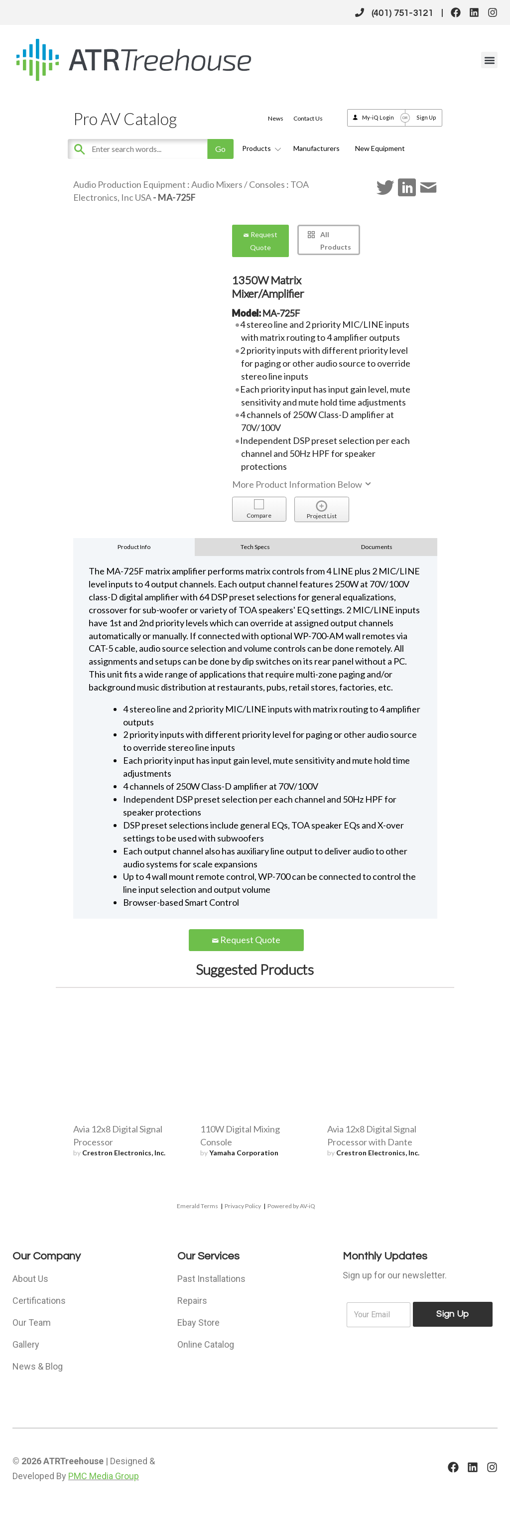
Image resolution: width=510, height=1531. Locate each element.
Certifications (39, 1300)
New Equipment (380, 148)
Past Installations (211, 1278)
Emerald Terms (197, 1206)
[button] (489, 60)
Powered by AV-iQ (291, 1206)
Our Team (31, 1322)
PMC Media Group (103, 1476)
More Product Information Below (302, 484)
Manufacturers (316, 148)
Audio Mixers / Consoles (238, 184)
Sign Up (426, 117)
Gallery (25, 1344)
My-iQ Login (378, 117)
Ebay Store (198, 1322)
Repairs (192, 1300)
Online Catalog (205, 1344)
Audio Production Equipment (129, 184)
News (275, 118)
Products (260, 148)
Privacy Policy (243, 1206)
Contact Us (308, 118)
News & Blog (37, 1366)
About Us (30, 1278)
